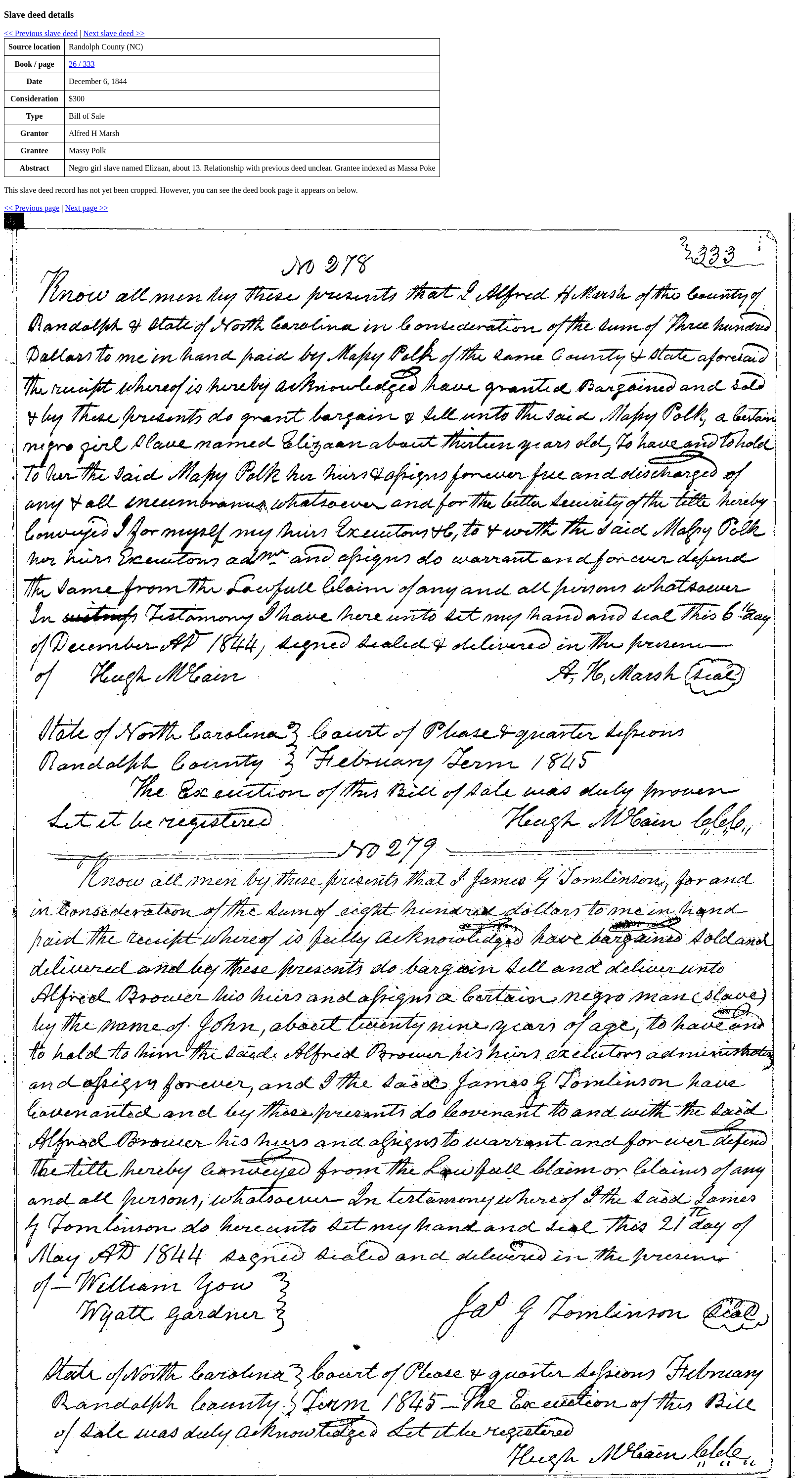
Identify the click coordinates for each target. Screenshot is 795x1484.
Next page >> (86, 208)
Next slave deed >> (113, 33)
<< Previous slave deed (41, 33)
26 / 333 (81, 64)
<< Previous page (31, 208)
